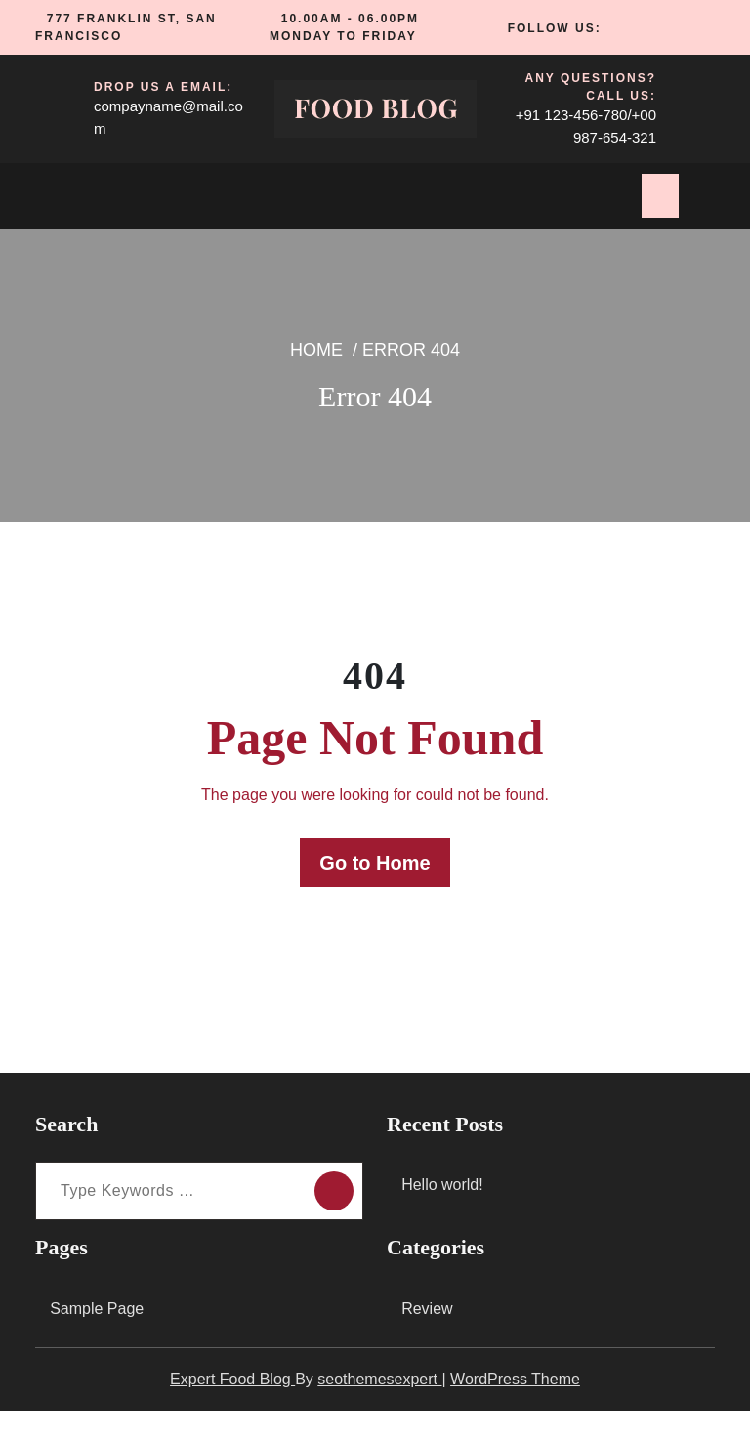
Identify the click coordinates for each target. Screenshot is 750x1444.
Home (322, 386)
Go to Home (375, 897)
